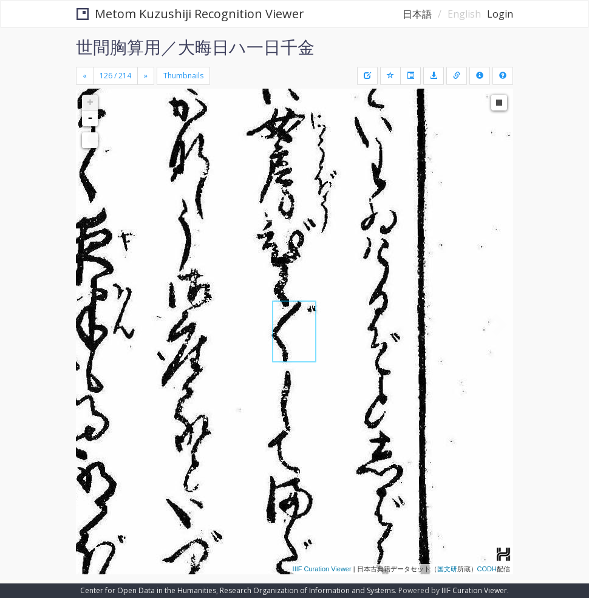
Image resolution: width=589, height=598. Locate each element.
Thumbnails (183, 75)
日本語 (417, 14)
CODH (487, 569)
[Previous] (85, 76)
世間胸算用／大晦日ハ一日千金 (195, 46)
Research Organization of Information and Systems (307, 590)
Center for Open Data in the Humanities (148, 590)
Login (500, 14)
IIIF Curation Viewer (322, 569)
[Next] (145, 76)
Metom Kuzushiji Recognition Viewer (190, 13)
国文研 (447, 569)
